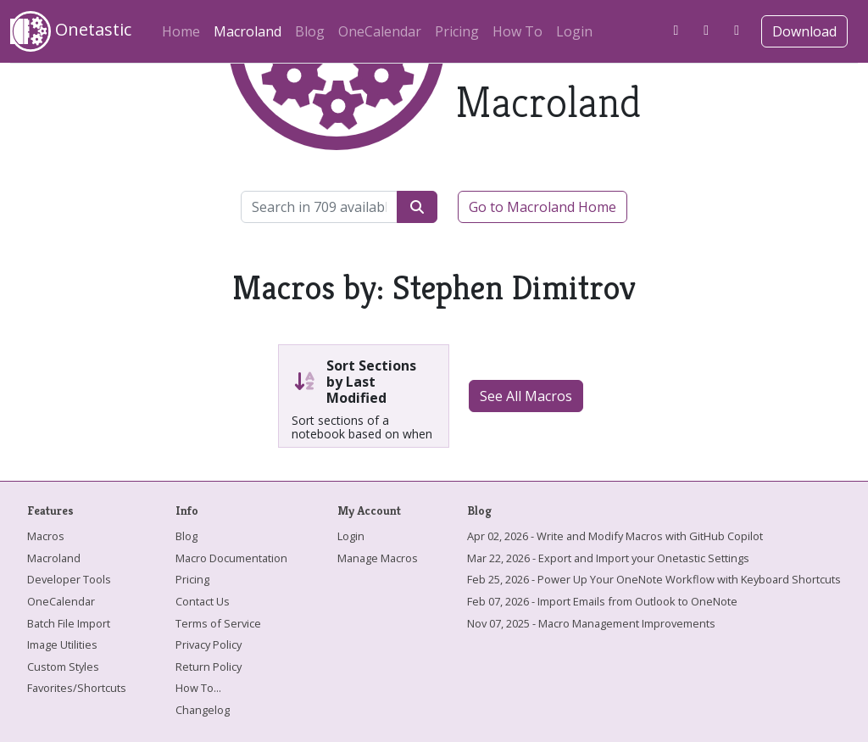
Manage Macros (377, 558)
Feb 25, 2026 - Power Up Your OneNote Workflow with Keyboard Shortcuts (654, 579)
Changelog (202, 709)
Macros (45, 536)
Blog (310, 31)
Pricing (457, 31)
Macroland (251, 29)
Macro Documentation (231, 558)
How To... (198, 687)
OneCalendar (379, 31)
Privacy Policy (208, 644)
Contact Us (202, 601)
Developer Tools (69, 579)
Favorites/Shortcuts (76, 687)
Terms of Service (218, 623)
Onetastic (70, 31)
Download (804, 31)
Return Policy (208, 666)
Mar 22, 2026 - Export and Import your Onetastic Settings (608, 558)
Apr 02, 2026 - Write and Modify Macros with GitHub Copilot (615, 536)
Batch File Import (68, 623)
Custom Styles (63, 666)
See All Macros (526, 396)
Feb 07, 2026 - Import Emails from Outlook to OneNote (602, 601)
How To (517, 31)
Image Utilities (62, 644)
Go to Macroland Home (542, 207)
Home (181, 31)
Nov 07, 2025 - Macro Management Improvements (591, 623)
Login (574, 31)
